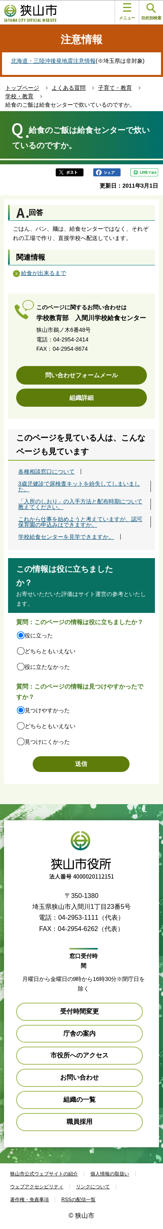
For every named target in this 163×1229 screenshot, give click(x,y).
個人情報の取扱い (109, 1173)
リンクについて (93, 1186)
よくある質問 (69, 88)
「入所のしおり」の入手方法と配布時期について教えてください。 (80, 504)
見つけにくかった (47, 742)
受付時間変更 (79, 1011)
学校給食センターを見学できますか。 (66, 537)
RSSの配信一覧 (78, 1199)
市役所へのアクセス (79, 1055)
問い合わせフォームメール (81, 375)
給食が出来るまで (43, 273)
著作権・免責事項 (29, 1199)
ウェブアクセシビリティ (36, 1186)
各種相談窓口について (46, 471)
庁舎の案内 (79, 1033)
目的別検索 (151, 12)
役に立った (39, 635)
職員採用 (79, 1121)
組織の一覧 (79, 1099)
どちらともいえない (50, 651)
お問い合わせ (79, 1077)
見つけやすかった (47, 710)
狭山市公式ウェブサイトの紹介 (44, 1173)
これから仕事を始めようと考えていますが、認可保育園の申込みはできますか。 (80, 522)
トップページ (22, 88)
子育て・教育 (115, 88)
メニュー (127, 11)
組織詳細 (81, 397)
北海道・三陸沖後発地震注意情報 (53, 61)
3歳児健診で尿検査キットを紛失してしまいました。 (79, 486)
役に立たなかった (47, 667)
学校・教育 (19, 96)
